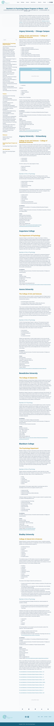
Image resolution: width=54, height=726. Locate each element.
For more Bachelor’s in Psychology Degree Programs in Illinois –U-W (31, 692)
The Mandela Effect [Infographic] (9, 105)
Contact (44, 2)
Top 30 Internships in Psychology (9, 120)
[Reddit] (41, 709)
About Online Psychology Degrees (9, 151)
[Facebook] (50, 2)
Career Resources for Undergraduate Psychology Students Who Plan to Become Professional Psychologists (9, 118)
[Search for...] (9, 40)
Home (18, 2)
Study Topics (34, 2)
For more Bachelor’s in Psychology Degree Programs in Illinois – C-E (31, 671)
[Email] (48, 709)
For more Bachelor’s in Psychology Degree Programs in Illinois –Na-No (32, 682)
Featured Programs (35, 69)
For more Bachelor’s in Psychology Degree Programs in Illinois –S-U (31, 687)
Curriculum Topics (6, 138)
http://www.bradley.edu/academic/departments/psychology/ (37, 658)
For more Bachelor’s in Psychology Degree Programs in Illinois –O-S (31, 684)
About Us (39, 2)
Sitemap (4, 152)
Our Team (45, 716)
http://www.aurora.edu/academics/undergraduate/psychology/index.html (32, 368)
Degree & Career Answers (7, 136)
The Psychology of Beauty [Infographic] (10, 106)
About (42, 716)
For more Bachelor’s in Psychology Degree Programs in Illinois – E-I (31, 674)
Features (4, 139)
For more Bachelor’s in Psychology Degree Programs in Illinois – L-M (31, 679)
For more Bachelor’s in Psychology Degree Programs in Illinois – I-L (31, 676)
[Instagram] (51, 2)
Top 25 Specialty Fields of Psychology (10, 90)
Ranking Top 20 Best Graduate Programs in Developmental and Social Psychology (10, 84)
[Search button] (16, 40)
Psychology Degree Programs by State (10, 146)
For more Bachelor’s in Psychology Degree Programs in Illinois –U (31, 690)
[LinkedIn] (35, 709)
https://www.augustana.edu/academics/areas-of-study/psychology (38, 284)
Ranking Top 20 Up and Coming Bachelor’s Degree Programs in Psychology (8, 74)
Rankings (22, 2)
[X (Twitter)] (29, 709)
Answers (27, 2)
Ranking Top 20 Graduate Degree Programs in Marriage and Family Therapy (9, 56)
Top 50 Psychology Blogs (7, 98)
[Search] (48, 2)
